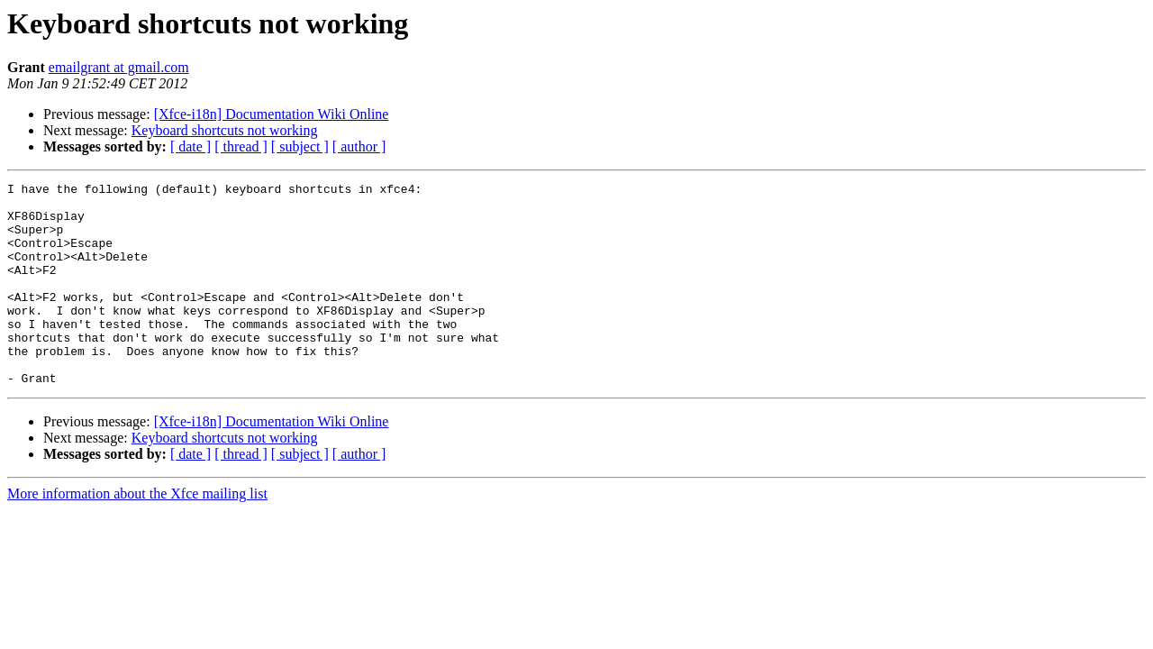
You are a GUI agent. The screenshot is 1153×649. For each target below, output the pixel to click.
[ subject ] (300, 146)
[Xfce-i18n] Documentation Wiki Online (271, 114)
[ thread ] (241, 146)
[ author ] (359, 146)
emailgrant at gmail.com (119, 67)
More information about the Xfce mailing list (137, 534)
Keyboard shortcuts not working (225, 130)
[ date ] (190, 146)
